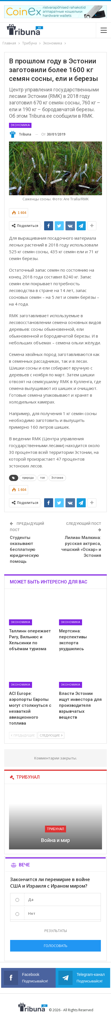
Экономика (20, 125)
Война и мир (55, 840)
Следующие (51, 735)
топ (42, 477)
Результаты (55, 930)
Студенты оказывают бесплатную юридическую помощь (24, 549)
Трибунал (55, 829)
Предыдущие (23, 735)
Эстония (57, 477)
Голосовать (55, 945)
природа (28, 477)
